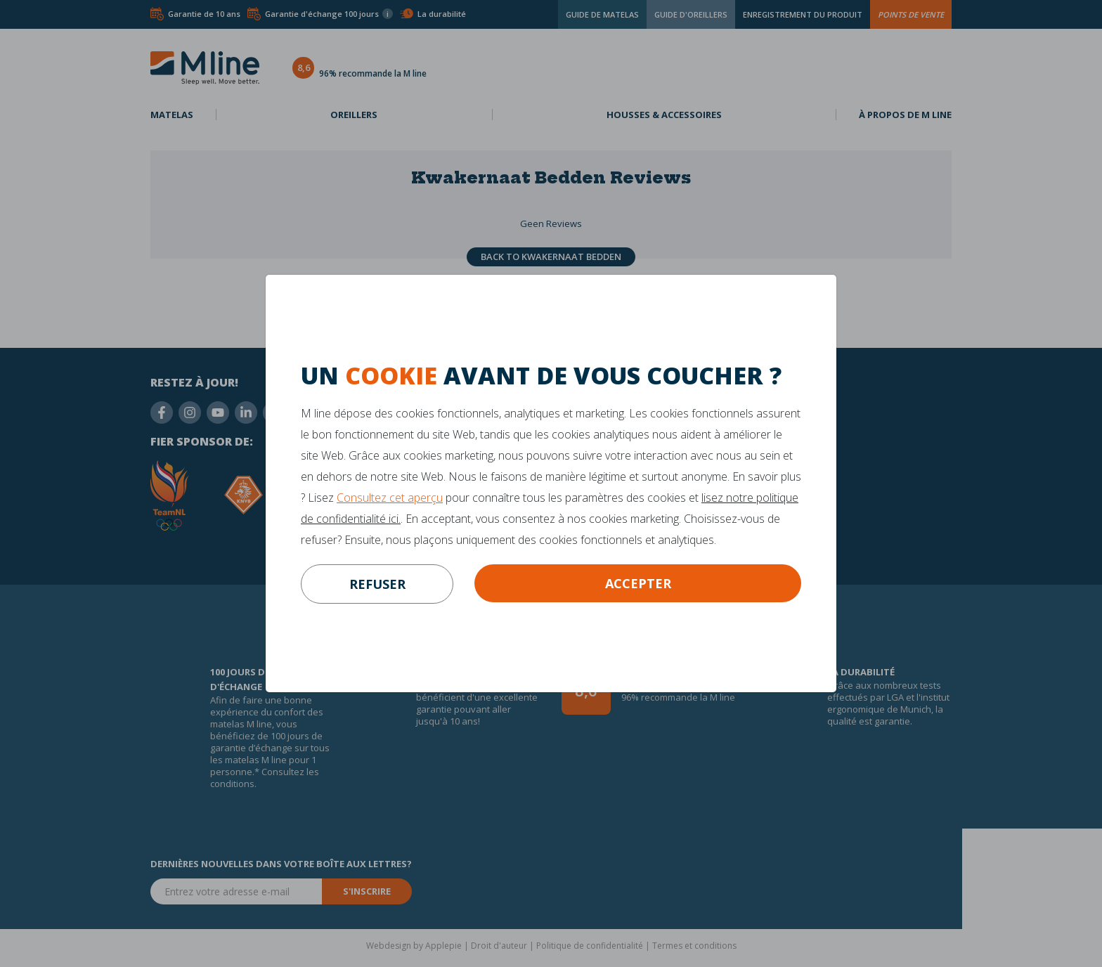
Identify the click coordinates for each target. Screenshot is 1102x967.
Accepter (638, 583)
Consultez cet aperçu (390, 497)
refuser (377, 584)
